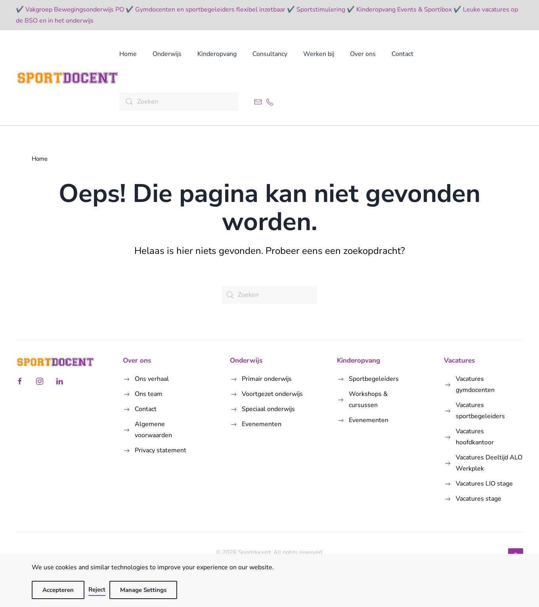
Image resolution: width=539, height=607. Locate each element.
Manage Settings (143, 590)
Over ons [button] (363, 54)
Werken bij (318, 54)
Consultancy (269, 54)
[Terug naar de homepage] (67, 78)
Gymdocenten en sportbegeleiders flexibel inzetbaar (210, 9)
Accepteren (58, 590)
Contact (402, 54)
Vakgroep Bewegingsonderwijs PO (74, 9)
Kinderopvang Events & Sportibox (404, 9)
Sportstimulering (320, 9)
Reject (96, 590)
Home (128, 54)
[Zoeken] (178, 101)
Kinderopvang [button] (217, 54)
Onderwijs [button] (167, 54)
